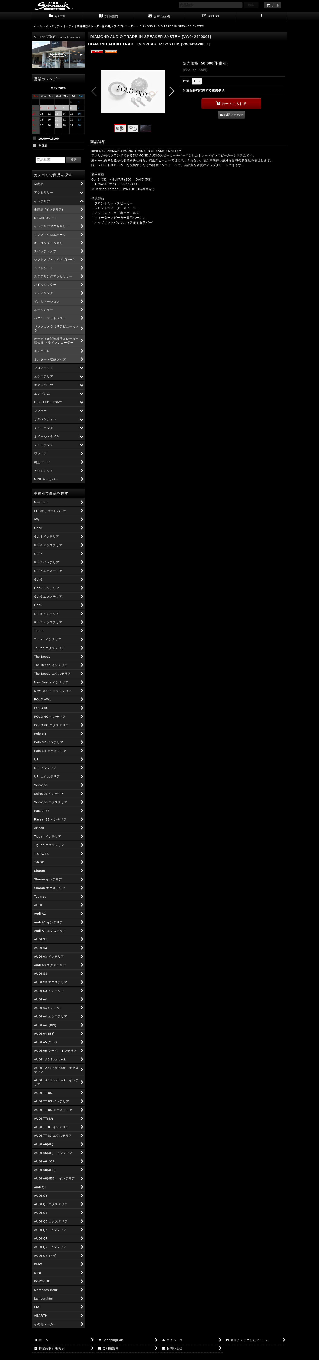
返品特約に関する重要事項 (204, 90)
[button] (261, 16)
